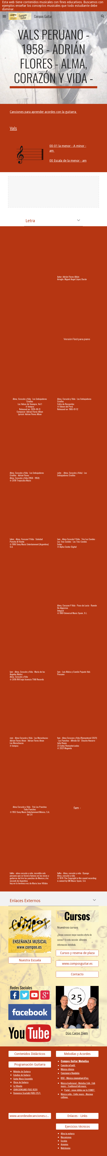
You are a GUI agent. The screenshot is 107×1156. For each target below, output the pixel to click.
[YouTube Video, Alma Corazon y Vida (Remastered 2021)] (77, 713)
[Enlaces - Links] (77, 1116)
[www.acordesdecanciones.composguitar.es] (30, 1116)
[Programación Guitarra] (30, 1065)
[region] (53, 5)
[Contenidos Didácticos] (30, 1054)
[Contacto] (77, 974)
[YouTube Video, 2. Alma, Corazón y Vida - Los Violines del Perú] (29, 580)
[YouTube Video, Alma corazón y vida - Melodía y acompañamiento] (29, 251)
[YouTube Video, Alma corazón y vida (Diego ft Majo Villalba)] (29, 848)
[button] (4, 16)
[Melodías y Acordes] (77, 1054)
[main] (53, 58)
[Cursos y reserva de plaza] (77, 953)
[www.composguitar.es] (77, 963)
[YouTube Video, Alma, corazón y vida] (77, 848)
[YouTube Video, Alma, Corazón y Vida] (29, 374)
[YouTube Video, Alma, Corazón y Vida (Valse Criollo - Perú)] (77, 251)
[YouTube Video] (77, 448)
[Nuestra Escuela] (30, 960)
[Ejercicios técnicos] (77, 1127)
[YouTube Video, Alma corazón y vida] (29, 313)
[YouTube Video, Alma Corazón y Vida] (29, 713)
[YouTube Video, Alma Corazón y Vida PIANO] (77, 313)
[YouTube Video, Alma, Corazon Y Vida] (29, 514)
